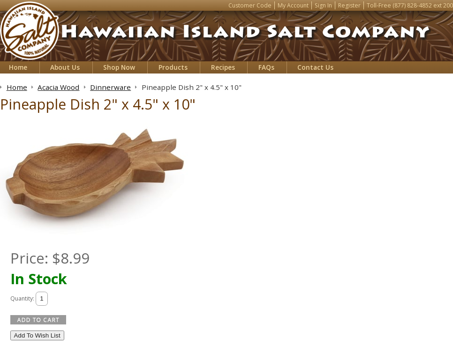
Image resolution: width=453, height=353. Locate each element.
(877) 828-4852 (412, 5)
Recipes (223, 67)
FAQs (266, 67)
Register (349, 5)
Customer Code (250, 5)
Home (18, 67)
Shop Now (119, 67)
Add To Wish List (37, 335)
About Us (65, 67)
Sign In (323, 5)
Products (173, 67)
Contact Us (315, 67)
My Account (293, 5)
